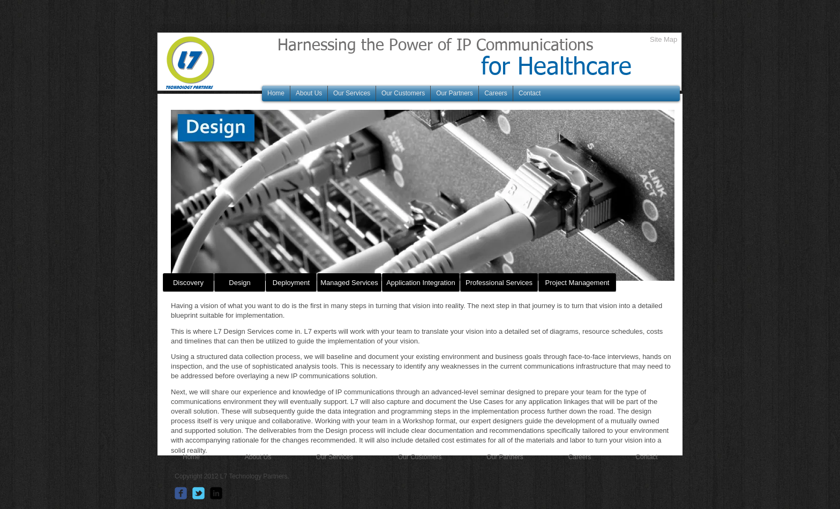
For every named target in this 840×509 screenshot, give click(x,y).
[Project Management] (577, 282)
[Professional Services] (499, 282)
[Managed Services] (349, 282)
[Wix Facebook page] (181, 493)
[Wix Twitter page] (198, 493)
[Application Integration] (421, 282)
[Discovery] (188, 282)
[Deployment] (291, 282)
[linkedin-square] (216, 493)
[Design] (239, 282)
